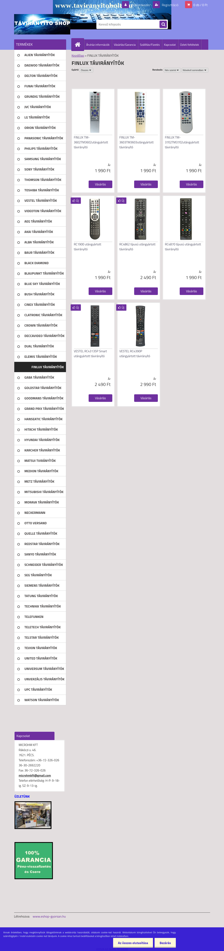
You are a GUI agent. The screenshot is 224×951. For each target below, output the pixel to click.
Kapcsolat (170, 44)
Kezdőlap (78, 55)
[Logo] (42, 24)
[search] (163, 24)
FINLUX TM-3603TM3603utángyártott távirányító (136, 142)
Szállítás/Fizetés (150, 44)
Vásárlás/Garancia (125, 44)
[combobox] (172, 70)
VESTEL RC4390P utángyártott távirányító (134, 353)
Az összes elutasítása (133, 942)
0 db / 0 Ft (200, 4)
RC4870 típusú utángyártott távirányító (183, 247)
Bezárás (165, 942)
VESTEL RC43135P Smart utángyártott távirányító (90, 353)
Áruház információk (98, 44)
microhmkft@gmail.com (35, 775)
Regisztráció (169, 4)
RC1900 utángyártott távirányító (87, 247)
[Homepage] (79, 44)
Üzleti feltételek (189, 44)
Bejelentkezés (140, 4)
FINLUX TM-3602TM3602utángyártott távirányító (91, 142)
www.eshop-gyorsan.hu (49, 916)
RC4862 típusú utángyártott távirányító (137, 247)
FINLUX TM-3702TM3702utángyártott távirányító (182, 142)
